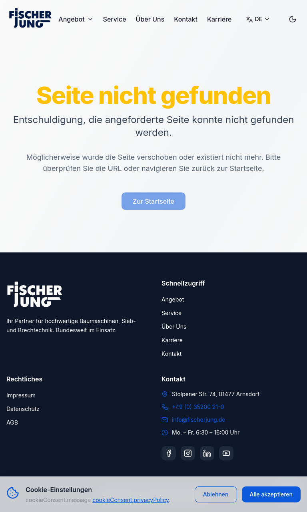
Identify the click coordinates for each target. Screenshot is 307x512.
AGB (12, 422)
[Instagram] (188, 453)
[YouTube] (226, 453)
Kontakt (185, 19)
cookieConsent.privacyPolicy (130, 499)
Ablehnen (216, 494)
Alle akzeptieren (271, 494)
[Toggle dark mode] (293, 19)
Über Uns (150, 19)
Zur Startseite (153, 203)
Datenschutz (23, 408)
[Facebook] (168, 453)
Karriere (219, 19)
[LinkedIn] (207, 453)
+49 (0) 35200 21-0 (198, 406)
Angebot (75, 19)
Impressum (21, 395)
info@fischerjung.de (198, 419)
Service (114, 19)
